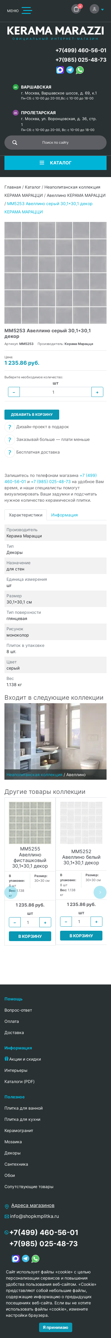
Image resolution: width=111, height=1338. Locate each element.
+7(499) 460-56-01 (81, 50)
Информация (64, 514)
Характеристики (25, 514)
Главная (12, 186)
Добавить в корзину (32, 414)
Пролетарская (38, 112)
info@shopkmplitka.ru (34, 1216)
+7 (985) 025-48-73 (51, 481)
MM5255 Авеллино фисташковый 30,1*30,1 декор (30, 857)
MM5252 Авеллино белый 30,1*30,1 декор (81, 857)
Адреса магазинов (32, 1205)
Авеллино (76, 774)
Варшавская (36, 86)
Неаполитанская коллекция (34, 774)
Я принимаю (55, 1327)
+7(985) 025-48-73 (81, 60)
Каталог (33, 186)
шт (56, 382)
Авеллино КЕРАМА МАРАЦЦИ (76, 195)
